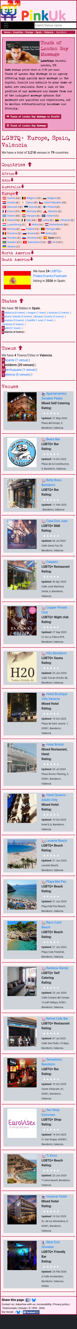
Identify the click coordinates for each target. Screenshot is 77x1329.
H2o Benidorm (56, 653)
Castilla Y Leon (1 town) (39, 320)
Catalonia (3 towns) (13, 324)
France (9, 211)
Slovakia (10, 237)
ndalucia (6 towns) (13, 313)
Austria (9, 198)
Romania (10, 233)
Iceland (48, 215)
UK (52, 242)
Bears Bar (53, 439)
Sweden (9, 242)
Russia (29, 233)
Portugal (48, 228)
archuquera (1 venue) (19, 369)
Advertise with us (25, 1304)
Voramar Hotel (56, 1196)
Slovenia (29, 237)
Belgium (29, 198)
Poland (27, 228)
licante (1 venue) (15, 360)
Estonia (30, 206)
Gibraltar (50, 211)
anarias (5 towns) (13, 320)
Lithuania (62, 220)
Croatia (9, 202)
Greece (9, 215)
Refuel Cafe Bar (57, 1018)
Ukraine (9, 246)
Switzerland (32, 242)
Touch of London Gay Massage (26, 125)
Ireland (9, 220)
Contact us (8, 1304)
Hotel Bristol (55, 744)
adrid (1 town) (11, 328)
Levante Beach (56, 841)
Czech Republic (50, 202)
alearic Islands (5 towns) (17, 317)
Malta (32, 224)
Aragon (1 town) (37, 312)
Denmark (10, 206)
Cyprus (27, 202)
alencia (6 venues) (16, 374)
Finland (49, 206)
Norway (9, 228)
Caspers (52, 562)
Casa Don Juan (57, 521)
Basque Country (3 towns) (49, 316)
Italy (26, 220)
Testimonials (9, 1308)
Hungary (29, 215)
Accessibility (44, 1304)
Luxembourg (12, 224)
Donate (23, 1308)
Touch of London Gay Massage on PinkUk (33, 116)
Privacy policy (61, 1304)
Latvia (43, 220)
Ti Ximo (51, 1156)
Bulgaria (50, 198)
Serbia (47, 233)
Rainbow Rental (57, 968)
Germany (29, 211)
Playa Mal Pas (56, 881)
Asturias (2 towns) (58, 312)
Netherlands (54, 224)
